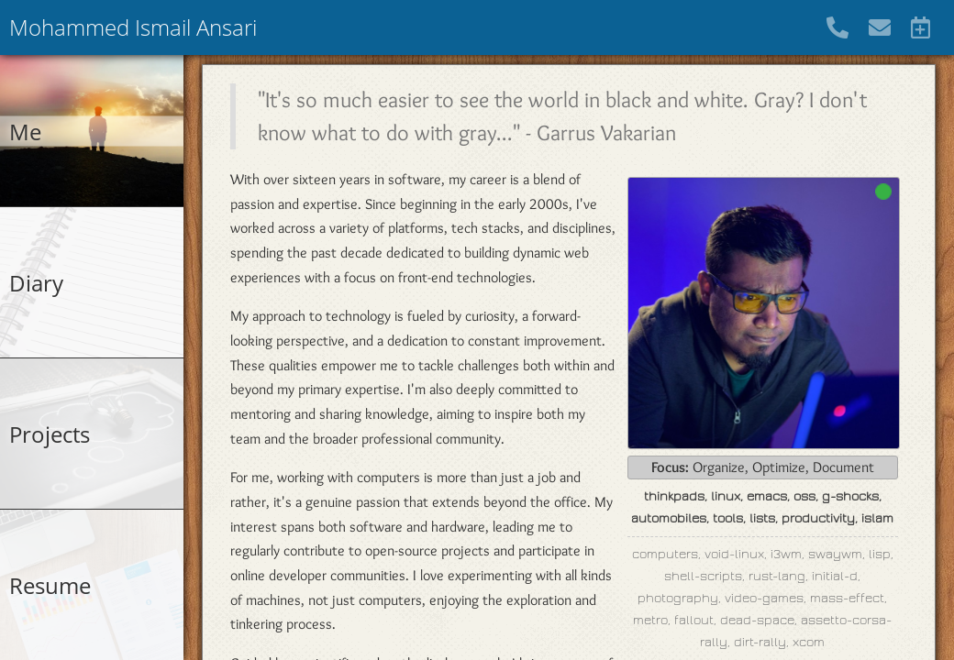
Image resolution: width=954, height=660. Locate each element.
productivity (818, 518)
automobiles (668, 518)
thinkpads (674, 496)
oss (804, 496)
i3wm (786, 554)
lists (762, 518)
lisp (880, 554)
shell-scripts (703, 576)
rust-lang (777, 576)
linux (725, 496)
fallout (694, 620)
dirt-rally (760, 642)
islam (877, 518)
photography (678, 598)
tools (728, 518)
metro (650, 620)
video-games (764, 598)
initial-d (835, 576)
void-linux (734, 554)
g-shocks (850, 496)
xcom (809, 642)
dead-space (757, 620)
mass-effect (847, 598)
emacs (767, 496)
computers (665, 554)
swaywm (835, 554)
